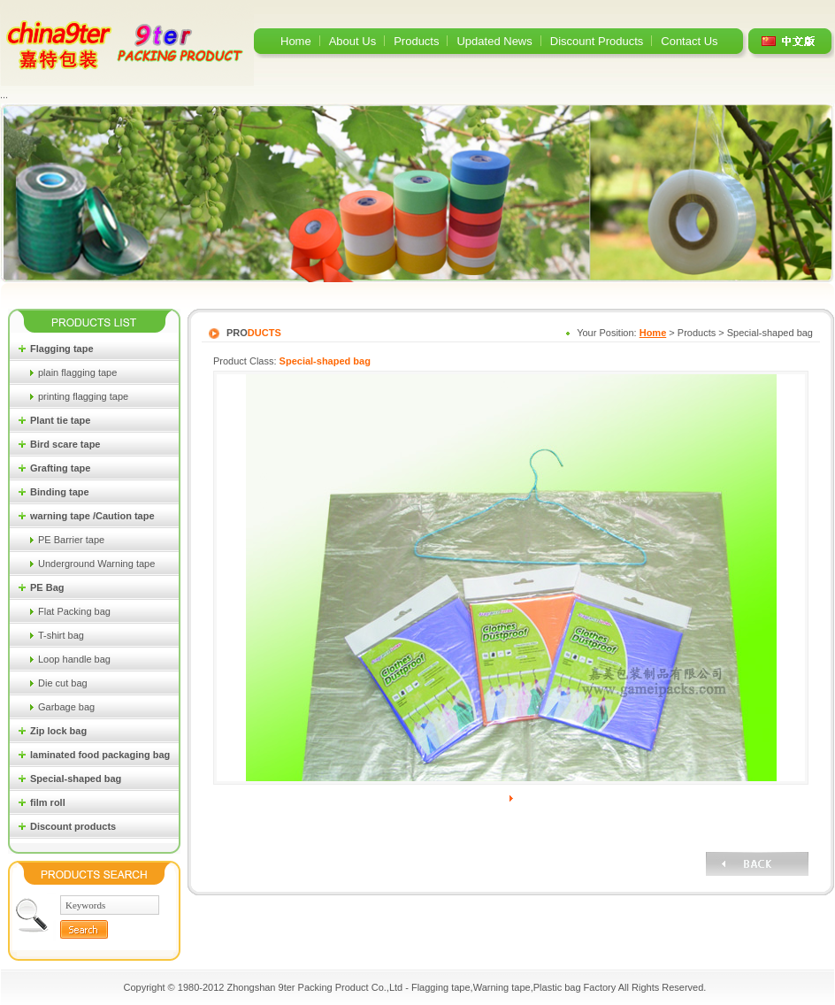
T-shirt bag (61, 635)
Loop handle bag (74, 659)
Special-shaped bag (75, 778)
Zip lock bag (58, 730)
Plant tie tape (60, 420)
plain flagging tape (77, 372)
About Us (352, 41)
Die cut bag (63, 683)
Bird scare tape (65, 444)
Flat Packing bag (74, 611)
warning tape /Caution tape (92, 515)
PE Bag (47, 587)
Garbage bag (66, 707)
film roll (47, 802)
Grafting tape (60, 468)
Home (295, 41)
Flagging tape (62, 348)
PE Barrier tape (71, 539)
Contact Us (689, 41)
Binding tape (59, 492)
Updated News (494, 41)
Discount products (73, 826)
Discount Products (597, 41)
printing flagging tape (83, 396)
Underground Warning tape (96, 563)
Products (416, 41)
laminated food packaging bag (100, 754)
